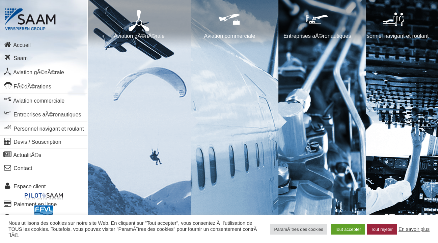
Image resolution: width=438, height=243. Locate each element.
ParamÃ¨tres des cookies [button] (298, 229)
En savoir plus (414, 229)
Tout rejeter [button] (382, 229)
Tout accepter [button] (348, 229)
